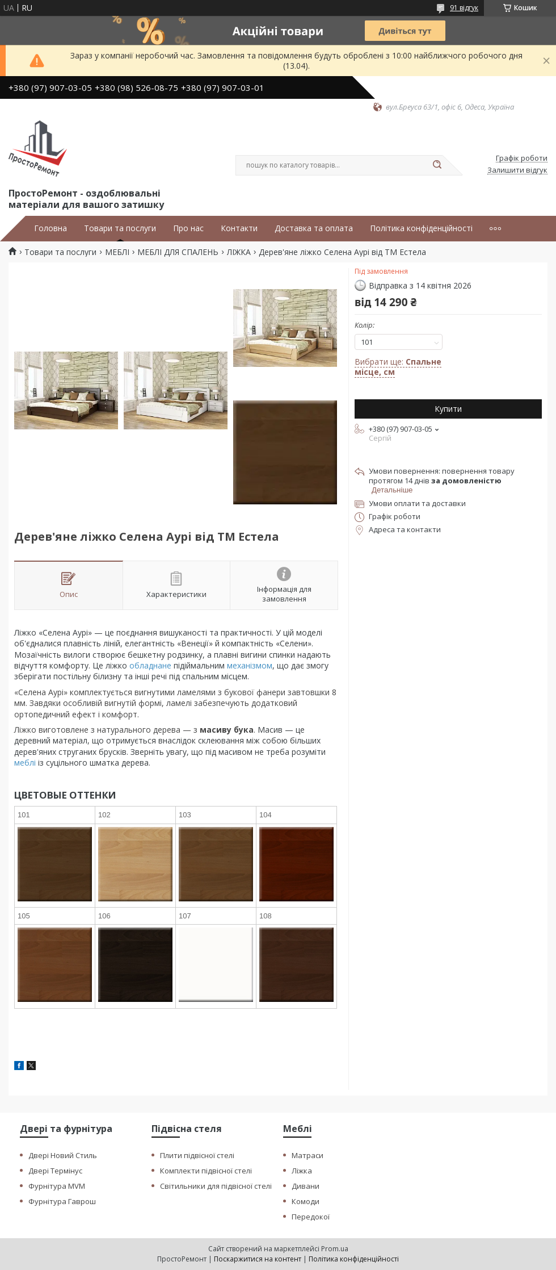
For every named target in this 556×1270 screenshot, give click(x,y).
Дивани (305, 1186)
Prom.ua (334, 1249)
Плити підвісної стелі (197, 1155)
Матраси (307, 1155)
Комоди (305, 1201)
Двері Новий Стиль (62, 1155)
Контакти (239, 228)
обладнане (150, 665)
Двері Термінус (55, 1170)
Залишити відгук (517, 170)
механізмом (249, 665)
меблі (25, 762)
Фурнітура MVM (56, 1186)
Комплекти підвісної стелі (206, 1170)
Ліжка (302, 1170)
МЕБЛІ (117, 252)
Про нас (188, 228)
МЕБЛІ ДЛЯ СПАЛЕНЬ (177, 252)
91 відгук (464, 7)
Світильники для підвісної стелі (216, 1186)
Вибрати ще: (398, 366)
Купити (448, 408)
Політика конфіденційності (421, 228)
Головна (50, 228)
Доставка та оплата (314, 228)
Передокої (311, 1216)
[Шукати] (437, 165)
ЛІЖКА (239, 252)
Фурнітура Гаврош (62, 1201)
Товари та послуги (120, 228)
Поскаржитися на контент (257, 1259)
